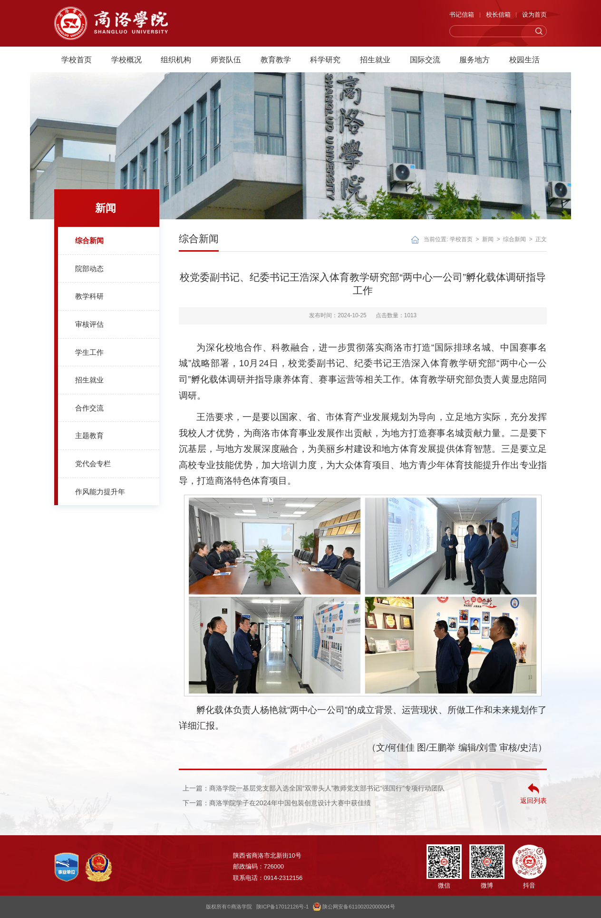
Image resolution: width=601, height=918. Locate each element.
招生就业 (375, 57)
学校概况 (126, 57)
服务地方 (474, 57)
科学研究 (325, 57)
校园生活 (524, 57)
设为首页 (534, 14)
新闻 (488, 239)
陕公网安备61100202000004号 (354, 906)
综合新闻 (514, 239)
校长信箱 (498, 14)
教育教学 (275, 57)
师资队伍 (226, 57)
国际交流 (425, 57)
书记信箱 (461, 14)
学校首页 (76, 57)
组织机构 (176, 57)
